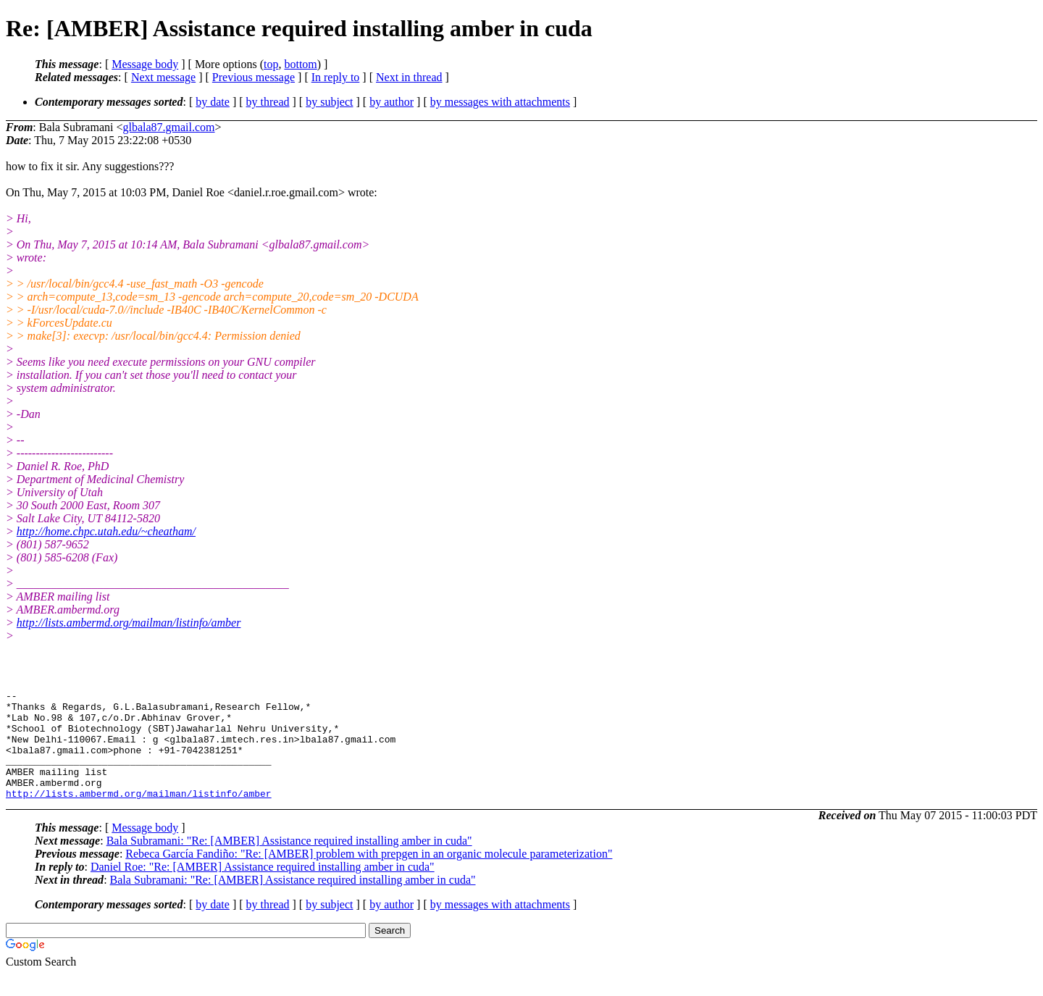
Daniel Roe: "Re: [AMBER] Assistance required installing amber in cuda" (263, 888)
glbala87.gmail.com (168, 127)
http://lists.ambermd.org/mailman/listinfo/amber (129, 622)
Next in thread (409, 77)
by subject (329, 102)
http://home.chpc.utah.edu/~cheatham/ (106, 531)
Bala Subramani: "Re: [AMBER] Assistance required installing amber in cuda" (289, 862)
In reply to (335, 77)
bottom (300, 64)
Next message (163, 77)
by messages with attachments (500, 102)
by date (213, 102)
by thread (268, 102)
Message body (145, 64)
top (271, 64)
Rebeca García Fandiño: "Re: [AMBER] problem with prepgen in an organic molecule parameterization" (368, 875)
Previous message (253, 77)
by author (391, 102)
